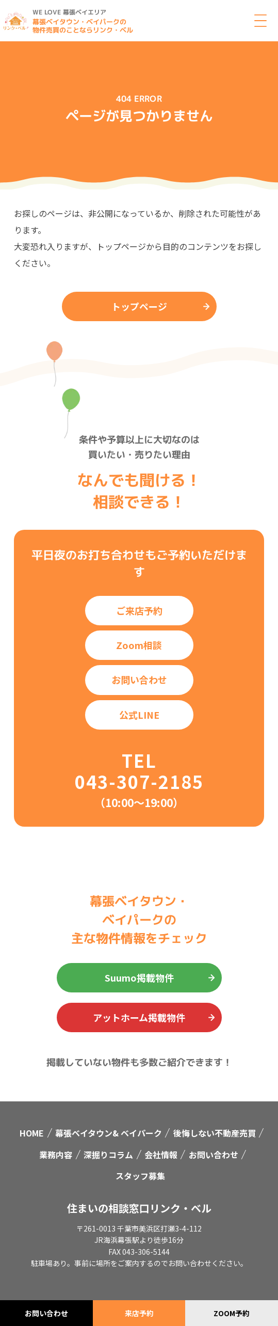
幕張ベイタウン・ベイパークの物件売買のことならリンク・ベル (82, 26)
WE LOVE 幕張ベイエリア (69, 12)
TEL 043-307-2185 (139, 771)
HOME (32, 1133)
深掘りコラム (108, 1154)
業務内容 (55, 1154)
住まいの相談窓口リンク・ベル (139, 1208)
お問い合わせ (213, 1154)
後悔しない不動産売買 (214, 1133)
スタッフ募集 (140, 1176)
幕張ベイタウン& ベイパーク (108, 1133)
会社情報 (160, 1154)
